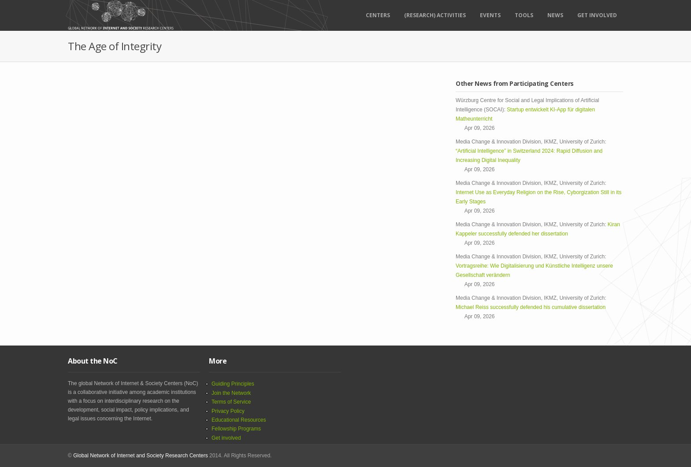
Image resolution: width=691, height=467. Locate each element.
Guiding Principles (233, 384)
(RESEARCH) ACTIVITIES (435, 15)
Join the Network (231, 393)
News (555, 15)
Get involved (226, 438)
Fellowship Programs (236, 429)
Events (490, 15)
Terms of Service (231, 402)
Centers (378, 15)
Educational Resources (239, 420)
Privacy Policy (228, 411)
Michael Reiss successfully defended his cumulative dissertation (532, 307)
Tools (524, 15)
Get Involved (597, 15)
